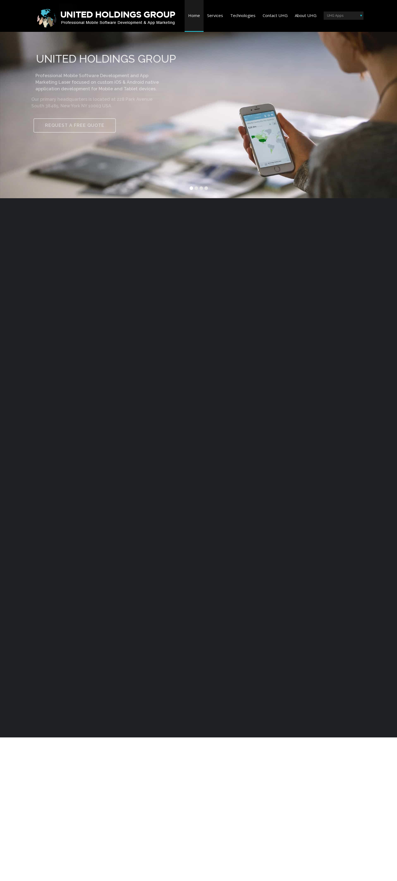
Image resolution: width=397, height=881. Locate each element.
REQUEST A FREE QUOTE (72, 125)
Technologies (243, 15)
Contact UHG (275, 15)
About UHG (306, 15)
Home (194, 15)
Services (215, 15)
